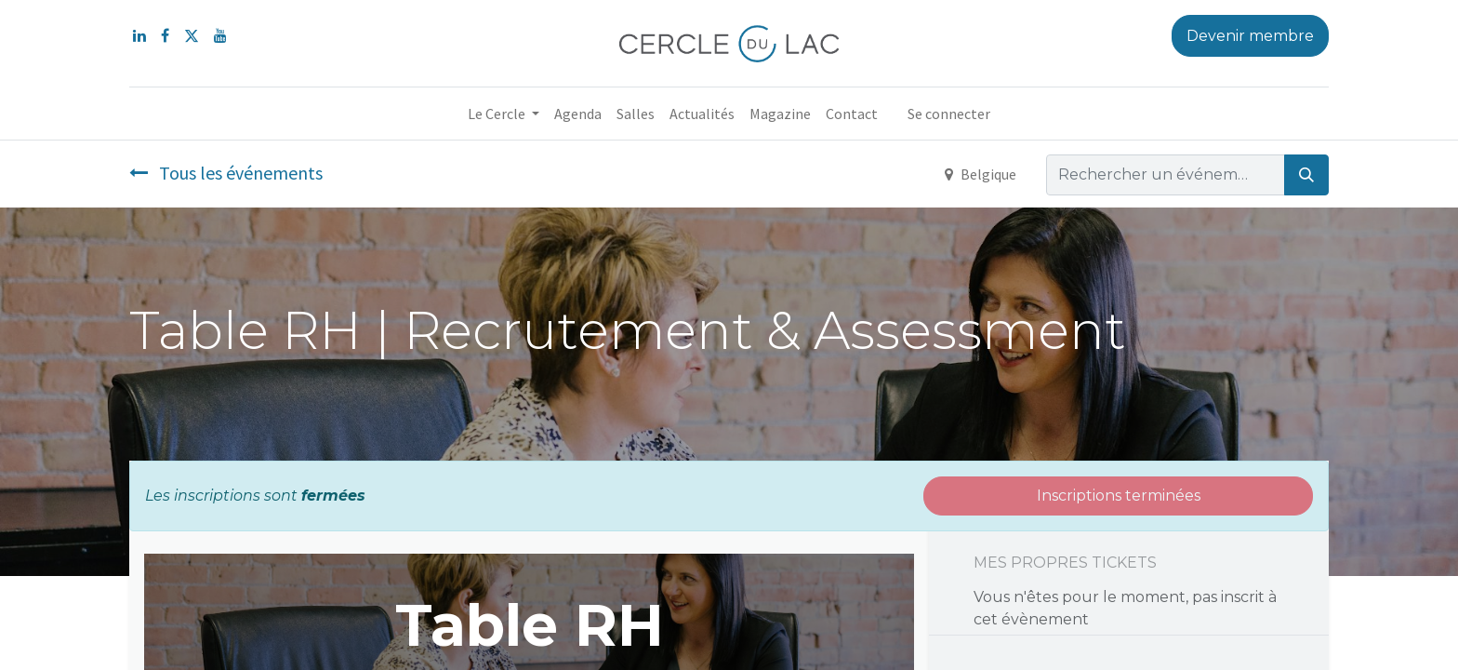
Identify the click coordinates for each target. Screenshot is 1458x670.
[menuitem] (578, 113)
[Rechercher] (1306, 174)
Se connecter (949, 113)
